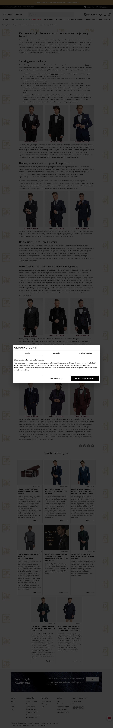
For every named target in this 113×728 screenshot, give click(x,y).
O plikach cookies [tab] (85, 353)
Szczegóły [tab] (56, 353)
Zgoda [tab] (27, 353)
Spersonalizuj (56, 378)
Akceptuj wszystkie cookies (84, 378)
